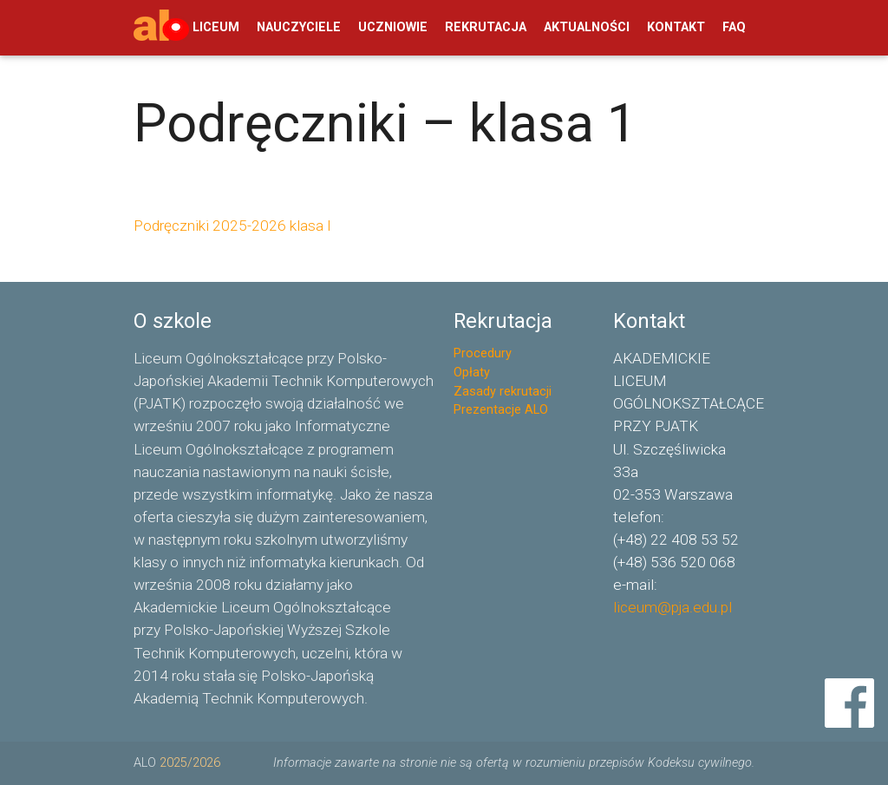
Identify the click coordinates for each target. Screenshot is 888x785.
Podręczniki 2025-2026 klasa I (232, 225)
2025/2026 (190, 763)
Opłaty (472, 372)
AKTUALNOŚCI (587, 27)
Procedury (483, 353)
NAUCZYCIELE (299, 27)
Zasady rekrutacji (503, 391)
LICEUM (216, 27)
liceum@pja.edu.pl (672, 607)
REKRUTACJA (485, 27)
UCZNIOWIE (393, 27)
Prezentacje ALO (501, 409)
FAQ (734, 27)
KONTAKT (676, 27)
